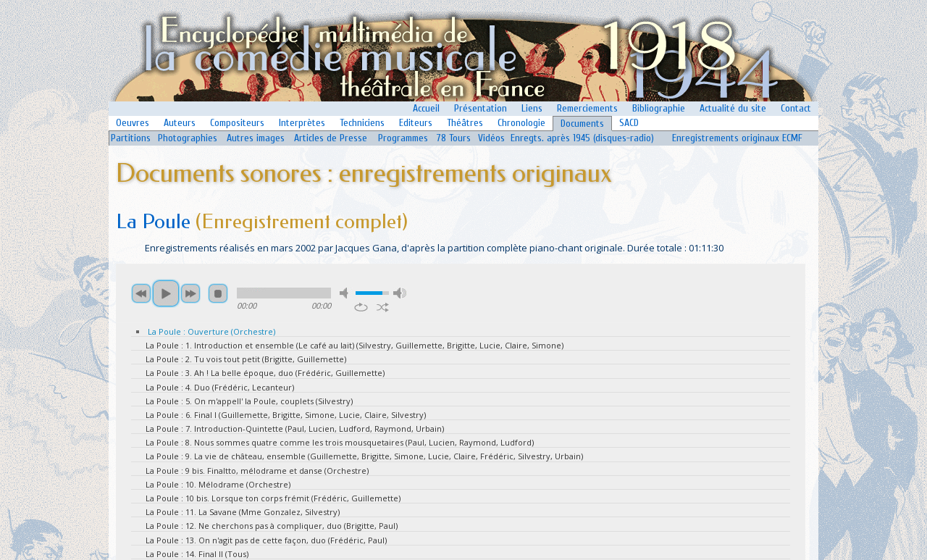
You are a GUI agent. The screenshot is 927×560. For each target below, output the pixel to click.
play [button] (165, 293)
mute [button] (346, 293)
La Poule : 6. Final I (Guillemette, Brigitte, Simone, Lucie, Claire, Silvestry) (286, 414)
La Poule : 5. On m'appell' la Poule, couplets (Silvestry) (249, 401)
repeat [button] (361, 307)
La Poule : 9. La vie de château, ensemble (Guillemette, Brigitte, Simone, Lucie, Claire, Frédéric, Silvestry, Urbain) (364, 456)
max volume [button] (399, 293)
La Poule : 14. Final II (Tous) (197, 553)
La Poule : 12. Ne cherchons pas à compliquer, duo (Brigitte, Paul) (272, 525)
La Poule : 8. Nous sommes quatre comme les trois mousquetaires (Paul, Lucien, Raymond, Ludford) (340, 442)
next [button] (190, 293)
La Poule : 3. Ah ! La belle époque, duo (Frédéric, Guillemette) (265, 372)
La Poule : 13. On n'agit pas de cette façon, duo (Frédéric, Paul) (266, 540)
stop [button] (218, 293)
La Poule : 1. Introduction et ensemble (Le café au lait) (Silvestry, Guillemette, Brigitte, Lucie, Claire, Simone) (354, 345)
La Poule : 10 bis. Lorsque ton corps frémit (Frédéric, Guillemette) (273, 498)
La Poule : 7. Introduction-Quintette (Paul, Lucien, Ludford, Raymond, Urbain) (295, 428)
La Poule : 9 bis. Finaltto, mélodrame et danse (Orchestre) (257, 470)
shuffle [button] (383, 307)
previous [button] (141, 293)
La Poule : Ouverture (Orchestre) (211, 331)
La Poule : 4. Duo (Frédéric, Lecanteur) (220, 387)
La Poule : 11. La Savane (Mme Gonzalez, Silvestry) (243, 511)
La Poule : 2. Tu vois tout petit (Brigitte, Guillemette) (246, 359)
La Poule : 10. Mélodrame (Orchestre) (218, 484)
